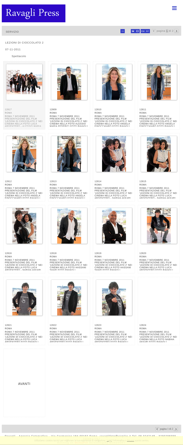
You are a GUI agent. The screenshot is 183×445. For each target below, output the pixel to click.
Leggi (109, 440)
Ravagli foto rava (34, 13)
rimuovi (130, 440)
